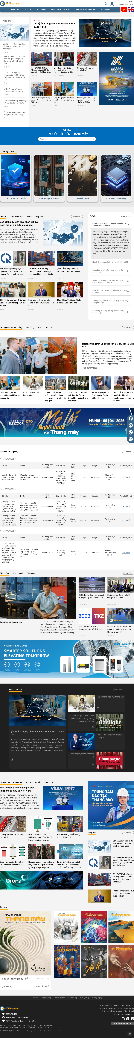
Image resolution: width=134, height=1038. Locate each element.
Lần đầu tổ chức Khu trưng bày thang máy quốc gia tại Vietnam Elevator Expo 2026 (119, 629)
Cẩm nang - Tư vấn (33, 782)
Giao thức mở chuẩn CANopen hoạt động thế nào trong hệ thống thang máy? (40, 837)
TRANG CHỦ (14, 9)
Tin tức (6, 94)
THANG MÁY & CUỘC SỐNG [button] (60, 9)
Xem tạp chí (7, 986)
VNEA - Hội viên (59, 75)
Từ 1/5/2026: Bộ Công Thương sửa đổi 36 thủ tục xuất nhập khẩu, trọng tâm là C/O (41, 70)
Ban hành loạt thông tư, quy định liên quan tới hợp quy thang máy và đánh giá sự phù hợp (13, 271)
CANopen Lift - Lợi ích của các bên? (85, 69)
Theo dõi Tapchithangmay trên (122, 1015)
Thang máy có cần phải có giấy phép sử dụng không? (109, 301)
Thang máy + (8, 151)
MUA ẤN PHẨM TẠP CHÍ (122, 1023)
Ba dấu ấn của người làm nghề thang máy (110, 736)
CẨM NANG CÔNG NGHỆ (116, 199)
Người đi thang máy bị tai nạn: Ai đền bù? (109, 262)
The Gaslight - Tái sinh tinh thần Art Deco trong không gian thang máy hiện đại (78, 396)
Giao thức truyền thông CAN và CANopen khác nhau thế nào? (12, 865)
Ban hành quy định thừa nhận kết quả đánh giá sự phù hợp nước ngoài (14, 46)
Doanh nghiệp (18, 573)
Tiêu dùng (31, 573)
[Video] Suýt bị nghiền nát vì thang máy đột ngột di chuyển (100, 395)
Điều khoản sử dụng (24, 1031)
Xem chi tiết (126, 477)
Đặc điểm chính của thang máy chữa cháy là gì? (107, 271)
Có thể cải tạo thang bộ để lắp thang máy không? (109, 291)
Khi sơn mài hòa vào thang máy (31, 393)
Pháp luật (6, 52)
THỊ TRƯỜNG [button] (40, 9)
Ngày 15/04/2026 (8, 489)
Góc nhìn (48, 327)
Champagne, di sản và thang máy (82, 755)
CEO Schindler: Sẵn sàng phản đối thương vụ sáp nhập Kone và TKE (91, 596)
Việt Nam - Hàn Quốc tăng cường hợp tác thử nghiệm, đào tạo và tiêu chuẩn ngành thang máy (64, 70)
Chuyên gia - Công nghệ (11, 782)
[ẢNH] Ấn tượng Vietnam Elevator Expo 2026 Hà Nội (55, 25)
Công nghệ (80, 105)
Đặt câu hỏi (125, 216)
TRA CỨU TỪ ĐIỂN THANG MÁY (67, 134)
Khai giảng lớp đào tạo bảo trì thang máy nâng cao (118, 596)
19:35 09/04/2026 (89, 368)
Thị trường (4, 573)
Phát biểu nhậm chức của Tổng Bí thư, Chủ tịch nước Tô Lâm (41, 303)
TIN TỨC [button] (27, 9)
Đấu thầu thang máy (9, 452)
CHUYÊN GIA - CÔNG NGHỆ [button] (85, 9)
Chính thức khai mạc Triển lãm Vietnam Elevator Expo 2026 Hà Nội (13, 303)
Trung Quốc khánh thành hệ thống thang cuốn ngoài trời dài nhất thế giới (55, 396)
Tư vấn (93, 216)
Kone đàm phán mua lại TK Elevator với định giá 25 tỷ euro (90, 627)
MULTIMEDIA (105, 9)
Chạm (6, 106)
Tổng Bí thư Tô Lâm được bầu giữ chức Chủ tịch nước (69, 301)
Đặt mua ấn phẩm (41, 986)
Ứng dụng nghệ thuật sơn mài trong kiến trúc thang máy (64, 100)
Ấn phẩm (4, 907)
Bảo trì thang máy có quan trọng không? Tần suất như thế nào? (109, 224)
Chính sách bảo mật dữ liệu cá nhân (47, 1031)
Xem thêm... (77, 217)
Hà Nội (131, 2)
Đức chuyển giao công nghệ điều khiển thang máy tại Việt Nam (86, 100)
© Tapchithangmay (7, 1031)
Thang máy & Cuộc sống (11, 327)
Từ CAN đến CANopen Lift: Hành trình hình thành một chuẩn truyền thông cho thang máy (69, 865)
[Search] (64, 139)
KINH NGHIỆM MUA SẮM (49, 199)
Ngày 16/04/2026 (8, 459)
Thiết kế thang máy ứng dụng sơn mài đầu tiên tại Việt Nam (41, 100)
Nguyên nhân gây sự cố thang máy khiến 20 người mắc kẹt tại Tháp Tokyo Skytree (41, 865)
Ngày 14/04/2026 (8, 531)
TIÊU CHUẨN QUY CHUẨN (15, 199)
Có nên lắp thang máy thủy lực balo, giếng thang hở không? (107, 281)
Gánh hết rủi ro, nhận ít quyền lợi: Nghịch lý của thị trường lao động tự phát (124, 396)
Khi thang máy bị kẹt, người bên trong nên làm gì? (108, 312)
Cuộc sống (29, 327)
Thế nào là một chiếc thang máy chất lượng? (68, 835)
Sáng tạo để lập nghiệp (11, 622)
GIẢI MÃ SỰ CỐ (82, 199)
